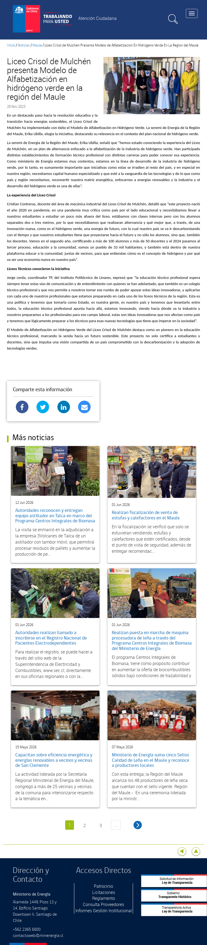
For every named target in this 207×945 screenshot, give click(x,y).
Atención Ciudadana (97, 18)
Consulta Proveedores (103, 904)
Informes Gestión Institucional (103, 911)
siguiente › (138, 825)
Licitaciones (103, 892)
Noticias (24, 45)
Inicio (11, 45)
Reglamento (103, 898)
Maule (37, 45)
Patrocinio (103, 886)
